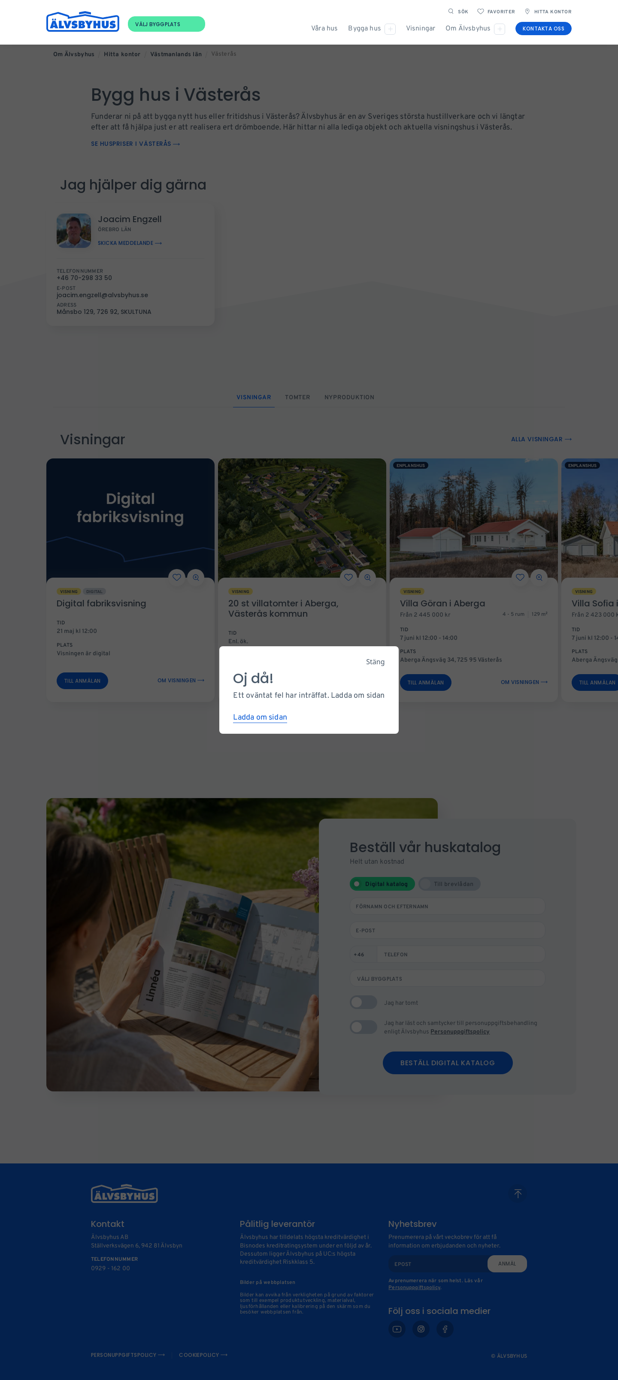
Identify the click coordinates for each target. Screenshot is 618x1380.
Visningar (420, 29)
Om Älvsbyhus (468, 29)
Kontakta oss (543, 29)
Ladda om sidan (260, 718)
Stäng (375, 661)
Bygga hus (364, 29)
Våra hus (324, 29)
